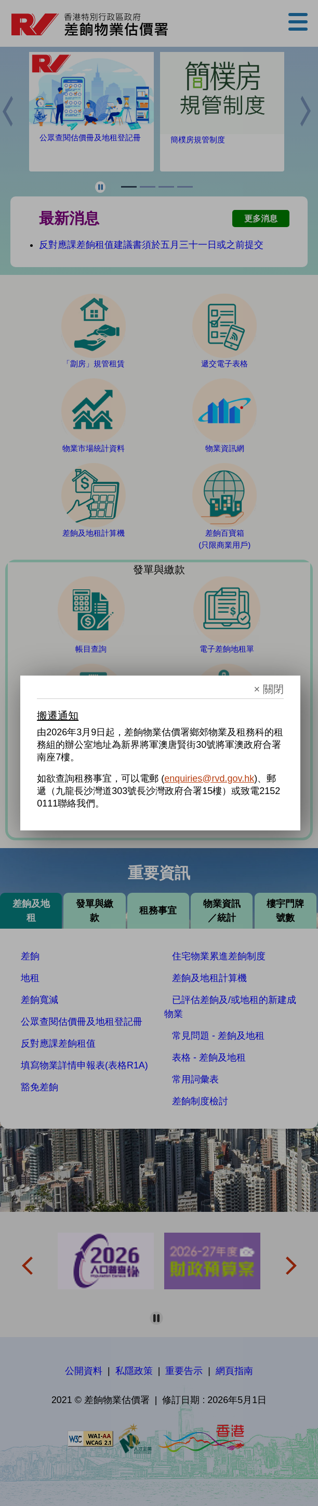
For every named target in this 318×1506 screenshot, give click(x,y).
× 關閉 (269, 689)
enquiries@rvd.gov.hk (209, 778)
